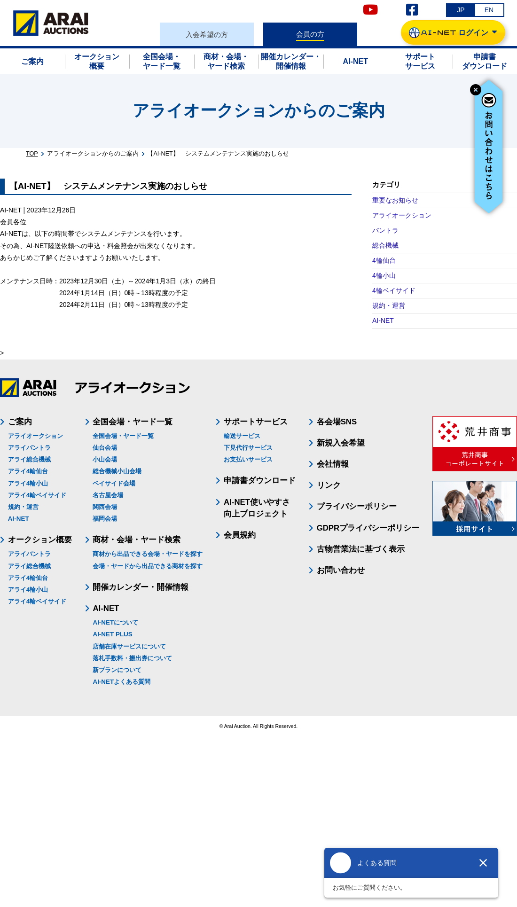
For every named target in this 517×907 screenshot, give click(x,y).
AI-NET (383, 320)
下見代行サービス (248, 447)
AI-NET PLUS (112, 634)
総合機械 (385, 245)
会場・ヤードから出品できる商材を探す (148, 566)
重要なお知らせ (395, 200)
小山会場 (105, 459)
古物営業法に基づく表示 (361, 549)
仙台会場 (105, 447)
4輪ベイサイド (393, 290)
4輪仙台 (384, 260)
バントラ (385, 230)
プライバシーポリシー (357, 506)
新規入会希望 (341, 442)
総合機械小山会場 (117, 471)
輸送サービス (242, 435)
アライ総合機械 (29, 459)
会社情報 (333, 464)
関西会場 (105, 506)
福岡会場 (105, 518)
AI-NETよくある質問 (121, 681)
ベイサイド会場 (114, 483)
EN (489, 10)
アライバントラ (29, 447)
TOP (32, 153)
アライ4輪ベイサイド (37, 495)
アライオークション (401, 215)
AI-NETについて (115, 622)
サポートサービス (256, 421)
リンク (329, 485)
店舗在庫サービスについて (129, 646)
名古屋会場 (108, 495)
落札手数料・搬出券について (132, 658)
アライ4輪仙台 (28, 471)
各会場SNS (337, 421)
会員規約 (240, 535)
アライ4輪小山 (28, 483)
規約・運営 (388, 305)
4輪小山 (384, 275)
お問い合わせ (341, 570)
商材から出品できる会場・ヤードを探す (148, 553)
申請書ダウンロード (260, 480)
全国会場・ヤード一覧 (123, 435)
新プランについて (117, 669)
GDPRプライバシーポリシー (368, 528)
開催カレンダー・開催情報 (140, 587)
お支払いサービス (248, 459)
